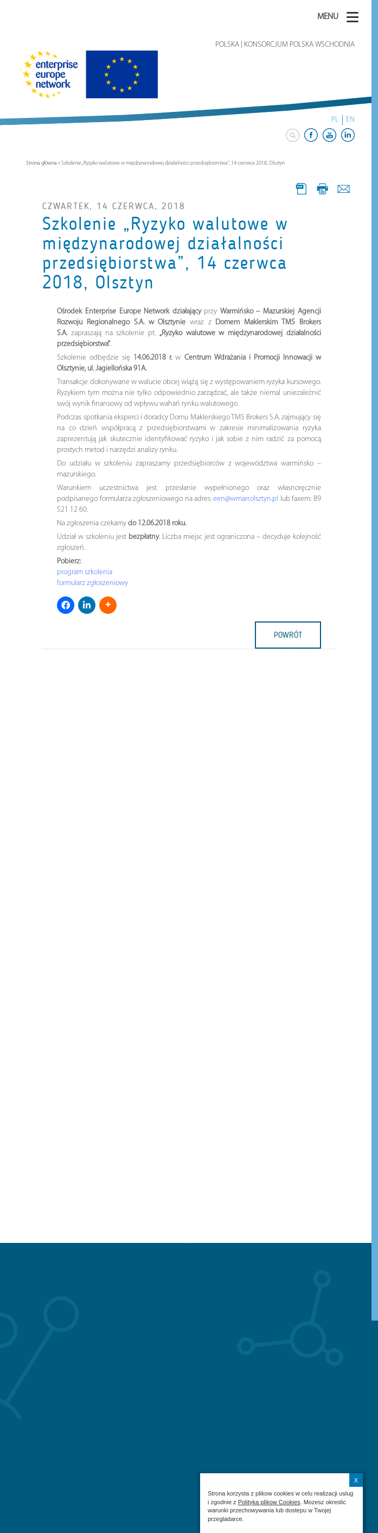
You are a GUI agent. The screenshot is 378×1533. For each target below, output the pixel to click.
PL (334, 120)
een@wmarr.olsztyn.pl (245, 499)
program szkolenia (84, 572)
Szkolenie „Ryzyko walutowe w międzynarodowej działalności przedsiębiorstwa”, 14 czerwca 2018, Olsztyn (165, 253)
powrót (288, 635)
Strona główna (41, 163)
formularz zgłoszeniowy (92, 583)
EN (350, 120)
